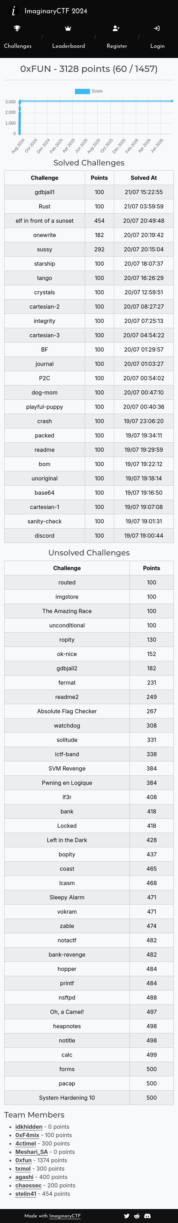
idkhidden (29, 1126)
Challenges (17, 37)
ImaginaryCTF (65, 1216)
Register (117, 37)
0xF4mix (27, 1135)
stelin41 (25, 1193)
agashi (24, 1176)
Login (157, 37)
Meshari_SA (31, 1151)
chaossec (28, 1185)
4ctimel (25, 1143)
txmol (23, 1168)
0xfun (23, 1160)
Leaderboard (68, 37)
